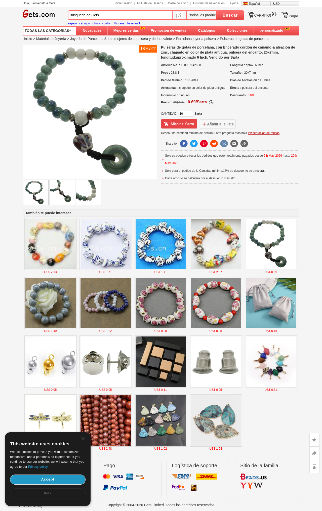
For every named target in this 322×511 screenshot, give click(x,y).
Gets (39, 13)
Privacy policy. (38, 467)
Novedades (92, 30)
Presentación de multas (263, 133)
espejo (72, 23)
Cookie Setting (32, 506)
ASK (314, 453)
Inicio (28, 39)
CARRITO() (265, 15)
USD (276, 4)
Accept (48, 479)
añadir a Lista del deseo (179, 124)
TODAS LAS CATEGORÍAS (47, 31)
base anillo (134, 23)
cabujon (84, 23)
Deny (47, 493)
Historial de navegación (209, 3)
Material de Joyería (51, 39)
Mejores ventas (126, 30)
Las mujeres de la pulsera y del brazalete (140, 39)
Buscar (230, 15)
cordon (106, 23)
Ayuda (234, 3)
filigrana (119, 23)
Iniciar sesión (123, 3)
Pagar (293, 16)
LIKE (314, 439)
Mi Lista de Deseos (150, 3)
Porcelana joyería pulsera (196, 39)
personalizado (271, 30)
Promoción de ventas (168, 30)
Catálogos (206, 30)
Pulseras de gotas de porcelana (244, 39)
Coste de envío (178, 3)
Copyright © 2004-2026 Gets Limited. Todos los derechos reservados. (161, 505)
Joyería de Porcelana (86, 39)
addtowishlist (218, 124)
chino (96, 23)
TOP (314, 466)
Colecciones (237, 30)
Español (254, 4)
